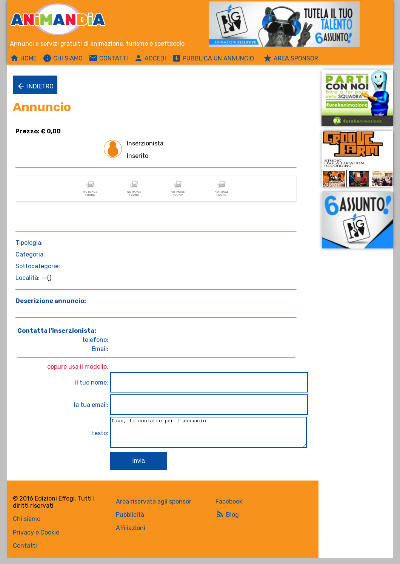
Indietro (35, 86)
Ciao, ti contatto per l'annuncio (207, 435)
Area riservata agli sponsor (153, 507)
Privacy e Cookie (36, 538)
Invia (135, 466)
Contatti (25, 551)
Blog (227, 519)
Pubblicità (130, 520)
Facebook (228, 507)
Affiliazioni (130, 533)
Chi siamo (26, 524)
